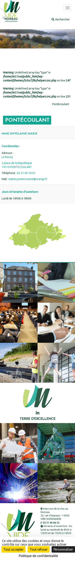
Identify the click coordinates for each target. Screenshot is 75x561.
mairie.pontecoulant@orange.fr (28, 179)
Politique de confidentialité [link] (38, 556)
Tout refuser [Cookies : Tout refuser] (39, 549)
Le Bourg (7, 157)
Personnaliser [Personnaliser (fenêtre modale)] (63, 549)
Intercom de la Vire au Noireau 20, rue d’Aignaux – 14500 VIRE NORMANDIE (55, 514)
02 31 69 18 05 (26, 173)
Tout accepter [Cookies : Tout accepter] (13, 549)
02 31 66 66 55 (50, 523)
